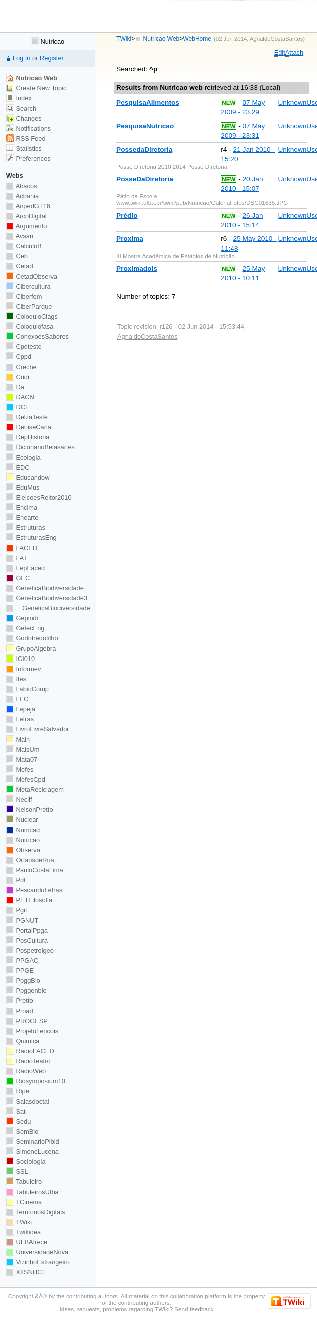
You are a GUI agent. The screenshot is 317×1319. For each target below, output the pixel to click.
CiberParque (29, 306)
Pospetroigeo (30, 950)
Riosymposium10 (35, 1081)
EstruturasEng (31, 537)
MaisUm (23, 749)
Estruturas (25, 527)
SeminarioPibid (32, 1141)
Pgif (16, 910)
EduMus (23, 487)
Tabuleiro (24, 1181)
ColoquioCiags (32, 316)
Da (15, 387)
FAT (16, 558)
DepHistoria (28, 437)
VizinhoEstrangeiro (38, 1262)
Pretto (19, 1000)
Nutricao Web (161, 38)
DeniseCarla (28, 427)
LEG (17, 699)
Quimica (23, 1041)
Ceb (17, 256)
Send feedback (193, 1309)
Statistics (24, 148)
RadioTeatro (28, 1061)
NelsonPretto (29, 809)
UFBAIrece (26, 1242)
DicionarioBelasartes (40, 447)
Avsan (19, 236)
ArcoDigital (26, 216)
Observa (23, 850)
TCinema (24, 1202)
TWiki (123, 38)
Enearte (22, 517)
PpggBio (23, 980)
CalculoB (24, 246)
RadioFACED (30, 1051)
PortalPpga (27, 930)
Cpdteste (24, 346)
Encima (21, 507)
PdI (16, 880)
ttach (294, 53)
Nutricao (47, 41)
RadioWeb (26, 1071)
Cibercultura (28, 286)
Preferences (28, 158)
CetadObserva (31, 276)
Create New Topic (36, 88)
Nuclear (22, 819)
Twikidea (23, 1232)
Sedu (18, 1121)
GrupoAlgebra (31, 648)
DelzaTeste (27, 417)
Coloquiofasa (29, 326)
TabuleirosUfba (32, 1192)
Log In (22, 58)
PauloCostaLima (34, 870)
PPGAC (22, 960)
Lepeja (20, 709)
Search (21, 108)
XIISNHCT (26, 1272)
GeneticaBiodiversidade (45, 588)
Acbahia (22, 196)
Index (19, 98)
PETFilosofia (29, 900)
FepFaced (25, 568)
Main (18, 739)
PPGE (20, 970)
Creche (21, 367)
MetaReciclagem (35, 789)
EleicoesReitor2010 (39, 497)
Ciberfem (24, 296)
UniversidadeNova (37, 1252)
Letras (20, 719)
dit (279, 53)
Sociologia (26, 1161)
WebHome (197, 38)
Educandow (28, 477)
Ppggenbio (26, 990)
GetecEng (25, 628)
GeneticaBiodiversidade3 (46, 598)
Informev (23, 669)
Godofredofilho (32, 638)
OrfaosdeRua (30, 860)
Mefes (20, 769)
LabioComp (27, 689)
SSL (17, 1171)
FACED (21, 548)
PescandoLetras (34, 890)
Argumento (26, 226)
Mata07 (21, 759)
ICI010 (20, 659)
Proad (19, 1011)
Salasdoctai (27, 1101)
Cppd (18, 356)
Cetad (19, 266)
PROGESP (27, 1021)
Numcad (23, 830)
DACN (20, 397)
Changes (24, 118)
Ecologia (23, 457)
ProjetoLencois (32, 1031)
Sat (16, 1111)
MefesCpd (25, 779)
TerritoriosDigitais (35, 1212)
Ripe (17, 1091)
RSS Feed (26, 138)
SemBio (22, 1131)
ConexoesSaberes (37, 336)
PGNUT (22, 920)
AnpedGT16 (28, 206)
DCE (18, 407)
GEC (18, 578)
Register (52, 58)
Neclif (19, 799)
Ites (16, 679)
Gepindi (22, 618)
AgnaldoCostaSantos (276, 39)
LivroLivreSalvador (37, 729)
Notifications (28, 128)
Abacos (21, 186)
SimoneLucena (32, 1151)
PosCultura (27, 940)
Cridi (17, 377)
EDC (18, 467)
